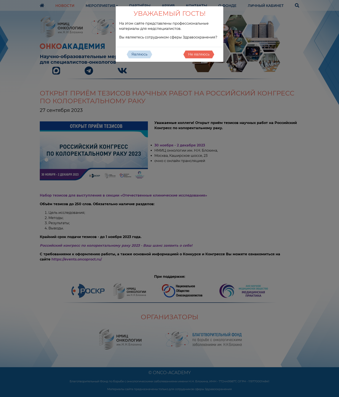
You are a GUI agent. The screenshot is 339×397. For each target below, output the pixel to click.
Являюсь (139, 54)
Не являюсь (198, 54)
